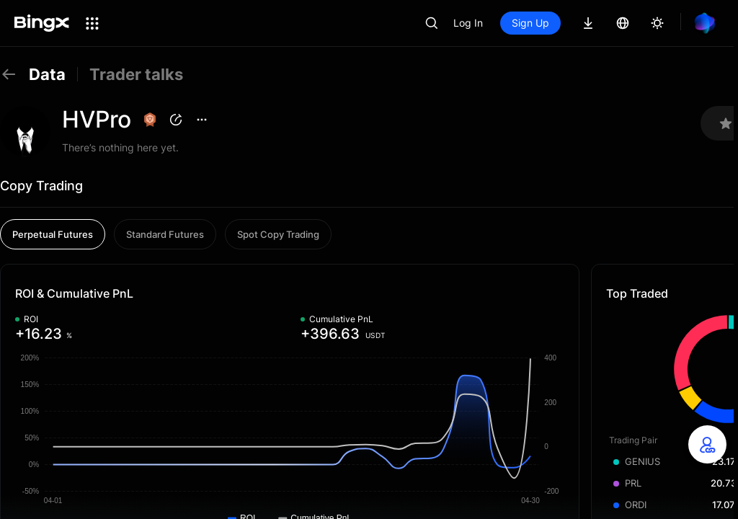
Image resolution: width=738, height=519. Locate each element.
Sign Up (530, 23)
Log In (468, 23)
